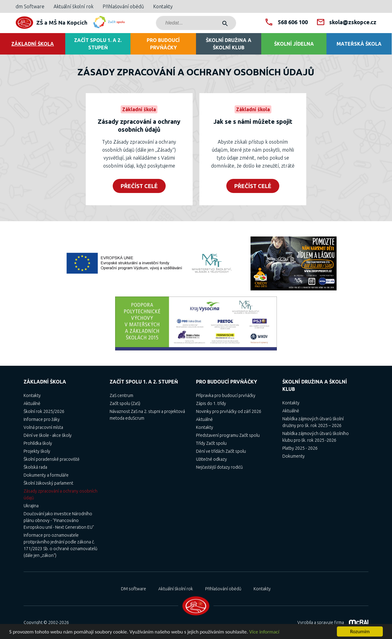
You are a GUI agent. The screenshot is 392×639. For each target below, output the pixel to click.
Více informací (264, 632)
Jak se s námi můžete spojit (252, 121)
